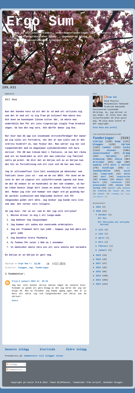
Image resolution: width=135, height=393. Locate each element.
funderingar (42, 268)
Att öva (102, 218)
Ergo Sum (40, 22)
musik (127, 171)
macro (96, 182)
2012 (99, 284)
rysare (116, 191)
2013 (99, 280)
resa (128, 191)
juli (101, 230)
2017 (99, 263)
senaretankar (101, 153)
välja (118, 159)
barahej (111, 156)
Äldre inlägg (76, 349)
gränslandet (99, 185)
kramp (126, 153)
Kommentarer (15, 369)
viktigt (98, 141)
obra (103, 177)
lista (127, 194)
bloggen (22, 268)
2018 (99, 259)
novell (101, 194)
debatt (119, 179)
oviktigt (108, 168)
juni (101, 234)
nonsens (126, 188)
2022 (99, 207)
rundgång (115, 194)
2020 (99, 211)
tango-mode (107, 174)
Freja (15, 281)
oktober (103, 215)
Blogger (118, 382)
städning (102, 191)
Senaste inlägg (17, 349)
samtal (97, 165)
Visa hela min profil (105, 127)
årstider (98, 162)
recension (116, 182)
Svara (15, 300)
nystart (111, 188)
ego (31, 268)
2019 (99, 255)
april (102, 238)
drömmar (103, 179)
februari (103, 246)
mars (101, 242)
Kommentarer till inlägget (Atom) (43, 356)
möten (127, 174)
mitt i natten (120, 165)
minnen (111, 150)
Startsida (47, 349)
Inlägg (12, 364)
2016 (99, 267)
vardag (96, 188)
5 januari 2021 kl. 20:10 (33, 281)
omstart (100, 197)
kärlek (125, 144)
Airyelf (96, 382)
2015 (99, 272)
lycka (126, 147)
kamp (118, 141)
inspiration (123, 177)
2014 (99, 276)
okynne (119, 185)
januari (103, 250)
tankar (106, 147)
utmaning (98, 159)
